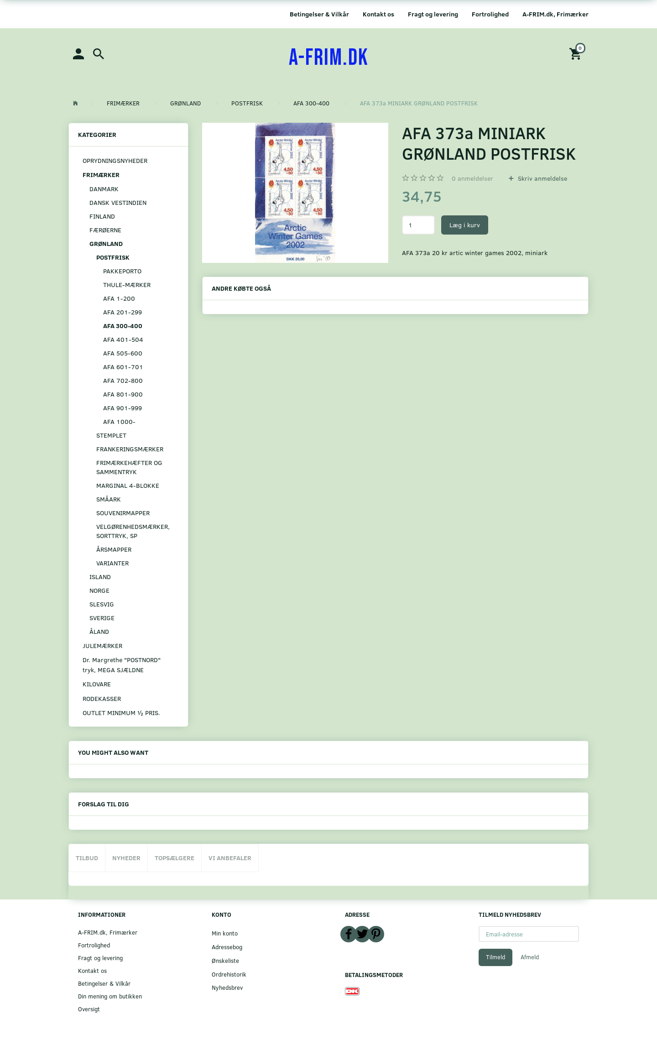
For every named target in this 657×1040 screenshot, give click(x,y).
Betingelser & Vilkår (319, 14)
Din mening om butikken (110, 996)
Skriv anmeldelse (541, 178)
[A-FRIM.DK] (329, 58)
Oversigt (89, 1009)
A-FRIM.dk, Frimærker (555, 14)
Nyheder (126, 857)
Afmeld (530, 957)
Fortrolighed (490, 14)
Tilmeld (495, 957)
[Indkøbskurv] (577, 53)
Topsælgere (174, 857)
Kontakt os (378, 14)
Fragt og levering (433, 14)
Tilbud (87, 857)
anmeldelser (472, 178)
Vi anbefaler (230, 857)
